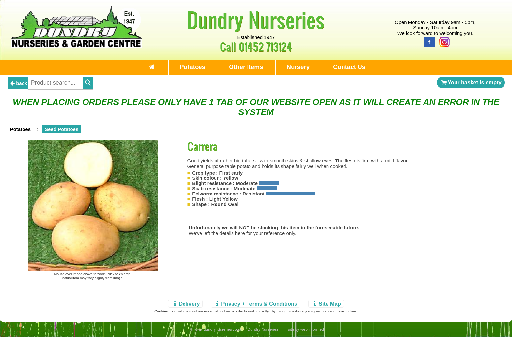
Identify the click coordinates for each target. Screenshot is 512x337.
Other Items (246, 66)
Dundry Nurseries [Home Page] (256, 20)
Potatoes (192, 66)
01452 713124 (265, 47)
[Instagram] (443, 41)
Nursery (298, 66)
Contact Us (349, 66)
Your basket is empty (471, 82)
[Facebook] (428, 41)
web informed (312, 329)
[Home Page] (76, 46)
